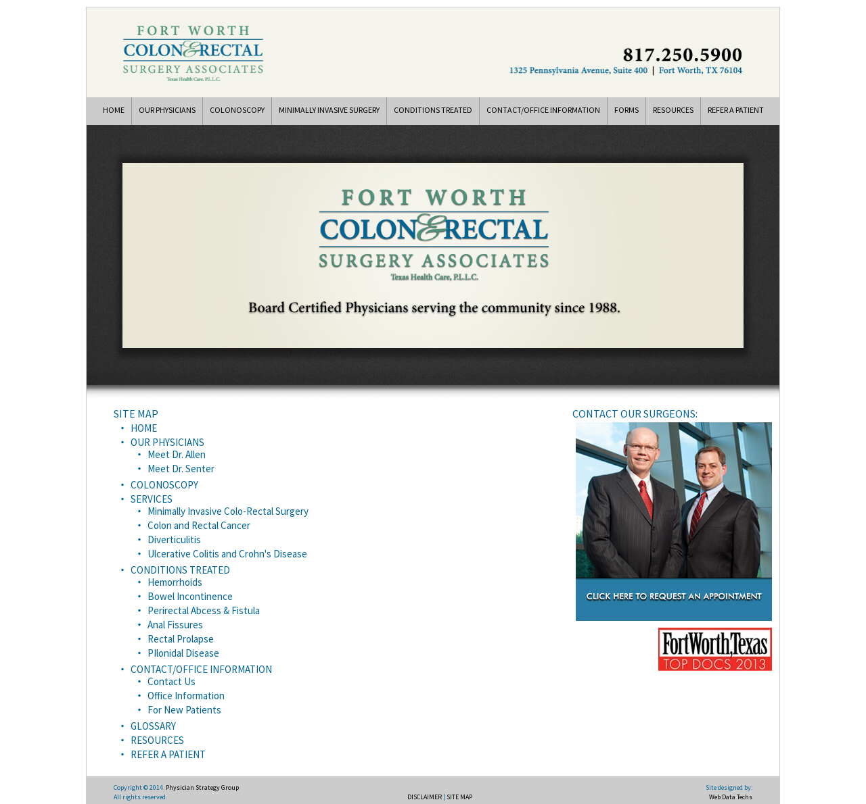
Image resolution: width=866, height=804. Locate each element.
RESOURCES (673, 110)
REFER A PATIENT (736, 110)
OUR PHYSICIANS (167, 110)
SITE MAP (459, 797)
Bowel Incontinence (190, 596)
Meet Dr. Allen (176, 454)
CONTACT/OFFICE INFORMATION (543, 110)
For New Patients (184, 709)
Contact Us (171, 681)
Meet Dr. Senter (180, 468)
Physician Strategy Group (202, 787)
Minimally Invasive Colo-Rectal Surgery (228, 511)
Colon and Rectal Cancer (198, 525)
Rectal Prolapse (180, 638)
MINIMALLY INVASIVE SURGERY (329, 110)
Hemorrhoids (174, 582)
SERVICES (152, 499)
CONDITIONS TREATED (433, 110)
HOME (113, 110)
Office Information (186, 695)
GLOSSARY (153, 726)
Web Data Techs (730, 797)
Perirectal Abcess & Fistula (203, 610)
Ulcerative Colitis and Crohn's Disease (227, 553)
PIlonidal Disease (183, 653)
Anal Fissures (175, 624)
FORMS (626, 110)
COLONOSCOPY (237, 110)
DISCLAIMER (424, 797)
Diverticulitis (174, 539)
